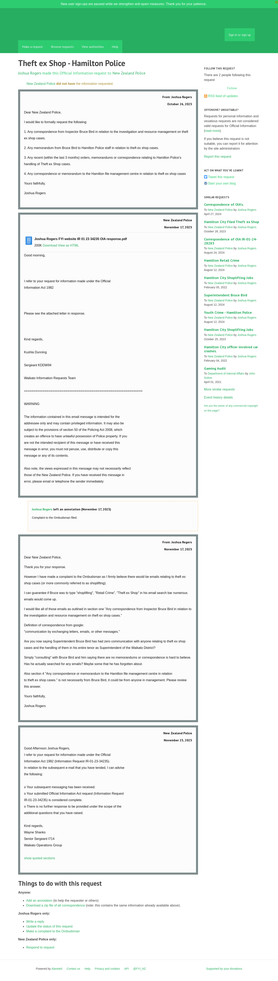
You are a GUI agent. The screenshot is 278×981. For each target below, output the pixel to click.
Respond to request (40, 947)
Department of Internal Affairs (226, 373)
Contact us (73, 968)
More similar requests (219, 389)
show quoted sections (39, 858)
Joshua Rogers (29, 73)
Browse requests (62, 47)
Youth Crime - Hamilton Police (228, 312)
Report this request (217, 156)
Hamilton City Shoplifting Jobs (228, 277)
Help (115, 47)
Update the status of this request (49, 926)
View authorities (93, 47)
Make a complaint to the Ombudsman (53, 931)
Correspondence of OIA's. (224, 204)
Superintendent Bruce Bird (225, 295)
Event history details (218, 397)
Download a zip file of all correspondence (55, 905)
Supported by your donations (224, 968)
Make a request (32, 47)
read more (212, 130)
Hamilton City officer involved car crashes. (231, 349)
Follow (232, 88)
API (126, 968)
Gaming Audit (215, 368)
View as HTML (68, 245)
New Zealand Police (128, 73)
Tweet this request (221, 177)
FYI (41, 31)
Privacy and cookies (107, 968)
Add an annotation (39, 900)
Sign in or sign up (240, 35)
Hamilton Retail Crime (221, 260)
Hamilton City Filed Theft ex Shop (231, 221)
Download (50, 245)
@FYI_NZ (139, 968)
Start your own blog (222, 183)
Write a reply (35, 921)
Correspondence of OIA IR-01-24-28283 (230, 241)
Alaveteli (57, 968)
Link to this (190, 201)
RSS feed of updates (223, 96)
